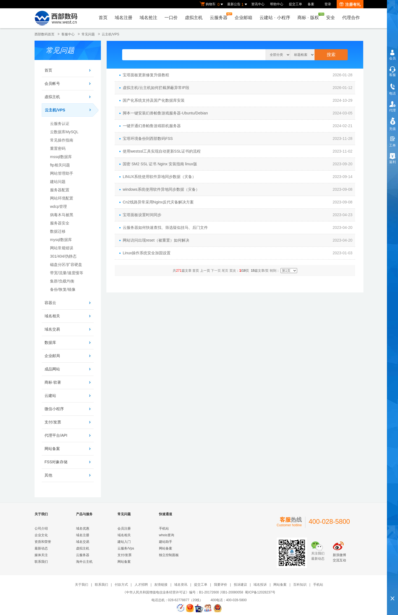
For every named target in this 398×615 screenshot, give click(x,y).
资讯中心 (258, 4)
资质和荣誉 (43, 542)
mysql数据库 (61, 239)
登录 (327, 4)
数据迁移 (58, 231)
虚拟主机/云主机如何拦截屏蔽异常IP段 (156, 87)
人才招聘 (141, 585)
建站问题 (58, 181)
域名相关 (52, 316)
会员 (392, 58)
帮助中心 (276, 4)
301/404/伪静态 (63, 256)
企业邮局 (52, 356)
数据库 (50, 342)
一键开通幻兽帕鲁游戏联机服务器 (152, 126)
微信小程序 (54, 409)
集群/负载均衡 (62, 281)
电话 (392, 93)
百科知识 (300, 585)
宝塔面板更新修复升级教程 (146, 75)
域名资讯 (180, 585)
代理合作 (351, 17)
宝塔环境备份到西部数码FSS (148, 138)
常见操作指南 (61, 140)
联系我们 (41, 562)
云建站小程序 (275, 17)
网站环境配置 (61, 198)
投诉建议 (240, 585)
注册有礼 (350, 4)
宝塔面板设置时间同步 (142, 215)
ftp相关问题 (60, 165)
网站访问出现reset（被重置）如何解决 (156, 240)
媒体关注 (41, 555)
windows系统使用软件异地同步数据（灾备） (161, 189)
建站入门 (124, 542)
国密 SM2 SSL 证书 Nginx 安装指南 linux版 (160, 164)
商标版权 (309, 16)
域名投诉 (260, 585)
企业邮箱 (243, 17)
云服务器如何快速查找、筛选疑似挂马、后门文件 (165, 227)
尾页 (225, 271)
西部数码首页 (44, 34)
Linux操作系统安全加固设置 (147, 253)
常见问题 (88, 34)
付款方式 (121, 585)
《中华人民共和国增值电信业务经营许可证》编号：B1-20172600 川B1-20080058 (183, 592)
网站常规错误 (61, 248)
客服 (392, 75)
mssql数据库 (61, 157)
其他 (48, 475)
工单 (392, 145)
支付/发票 (52, 422)
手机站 (164, 528)
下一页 (216, 271)
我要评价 (220, 585)
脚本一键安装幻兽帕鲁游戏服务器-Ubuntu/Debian (165, 113)
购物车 (212, 4)
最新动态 (41, 548)
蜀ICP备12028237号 (260, 592)
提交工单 (295, 4)
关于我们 (81, 585)
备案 (311, 4)
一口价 (171, 17)
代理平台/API (55, 435)
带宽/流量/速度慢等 (66, 273)
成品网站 (52, 369)
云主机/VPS (110, 34)
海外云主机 (84, 562)
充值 (392, 129)
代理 (392, 110)
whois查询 (166, 535)
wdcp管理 (58, 206)
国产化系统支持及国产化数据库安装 (154, 100)
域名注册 (123, 17)
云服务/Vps (125, 548)
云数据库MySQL (64, 132)
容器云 (50, 302)
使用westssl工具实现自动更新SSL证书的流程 (162, 151)
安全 (330, 17)
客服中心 (68, 34)
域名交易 (52, 329)
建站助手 (165, 542)
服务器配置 (59, 190)
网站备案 (52, 448)
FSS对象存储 (55, 462)
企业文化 (41, 535)
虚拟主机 (194, 17)
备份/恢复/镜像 (62, 289)
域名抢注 (148, 17)
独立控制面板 (169, 555)
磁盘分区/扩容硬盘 (66, 264)
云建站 (50, 395)
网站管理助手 (61, 173)
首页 (103, 17)
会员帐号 (52, 83)
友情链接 (160, 585)
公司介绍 (41, 528)
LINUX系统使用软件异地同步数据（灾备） (159, 176)
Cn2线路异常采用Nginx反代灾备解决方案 (158, 202)
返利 (392, 162)
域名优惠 (82, 528)
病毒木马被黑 (61, 215)
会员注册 (124, 528)
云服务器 (220, 16)
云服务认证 (59, 123)
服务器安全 (59, 223)
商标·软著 (52, 382)
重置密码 (58, 148)
